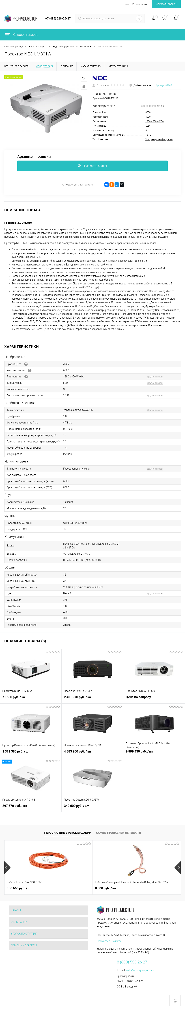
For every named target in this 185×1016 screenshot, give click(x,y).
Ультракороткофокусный (159, 139)
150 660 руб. (19, 888)
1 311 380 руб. (30, 753)
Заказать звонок (166, 4)
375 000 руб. (136, 888)
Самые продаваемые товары (118, 833)
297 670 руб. (30, 808)
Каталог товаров (21, 34)
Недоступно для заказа (77, 184)
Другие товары (155, 376)
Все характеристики (153, 105)
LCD (147, 125)
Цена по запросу (154, 699)
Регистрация (139, 4)
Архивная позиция (34, 156)
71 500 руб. (30, 699)
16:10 (148, 134)
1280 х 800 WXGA (154, 121)
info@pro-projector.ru (141, 970)
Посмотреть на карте (109, 941)
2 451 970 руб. (92, 699)
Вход (126, 4)
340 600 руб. (92, 808)
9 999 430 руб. (154, 753)
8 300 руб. (76, 888)
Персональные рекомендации (67, 833)
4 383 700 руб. (92, 753)
